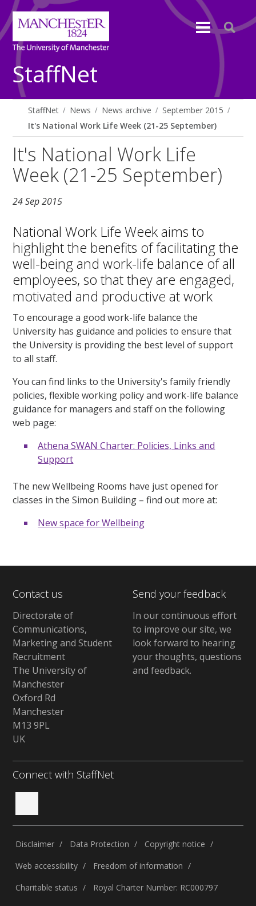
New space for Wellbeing (91, 522)
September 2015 (192, 110)
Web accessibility (46, 865)
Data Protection (99, 844)
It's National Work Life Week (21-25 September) (122, 125)
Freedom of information (138, 865)
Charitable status (46, 887)
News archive (126, 110)
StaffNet (55, 75)
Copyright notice (175, 844)
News (80, 110)
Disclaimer (34, 844)
